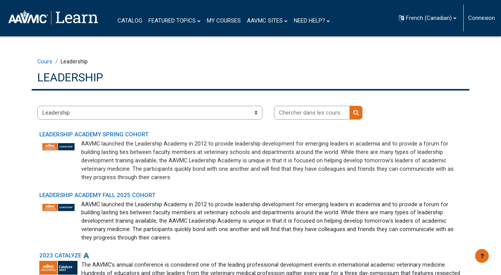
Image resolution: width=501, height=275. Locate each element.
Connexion (481, 18)
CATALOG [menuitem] (130, 20)
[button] (427, 18)
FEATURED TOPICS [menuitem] (172, 20)
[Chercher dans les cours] (325, 113)
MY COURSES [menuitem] (224, 20)
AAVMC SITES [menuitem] (265, 20)
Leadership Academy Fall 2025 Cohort (110, 196)
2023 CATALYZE (73, 258)
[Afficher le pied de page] (482, 256)
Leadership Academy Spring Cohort (106, 135)
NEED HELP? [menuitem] (309, 20)
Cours (58, 61)
